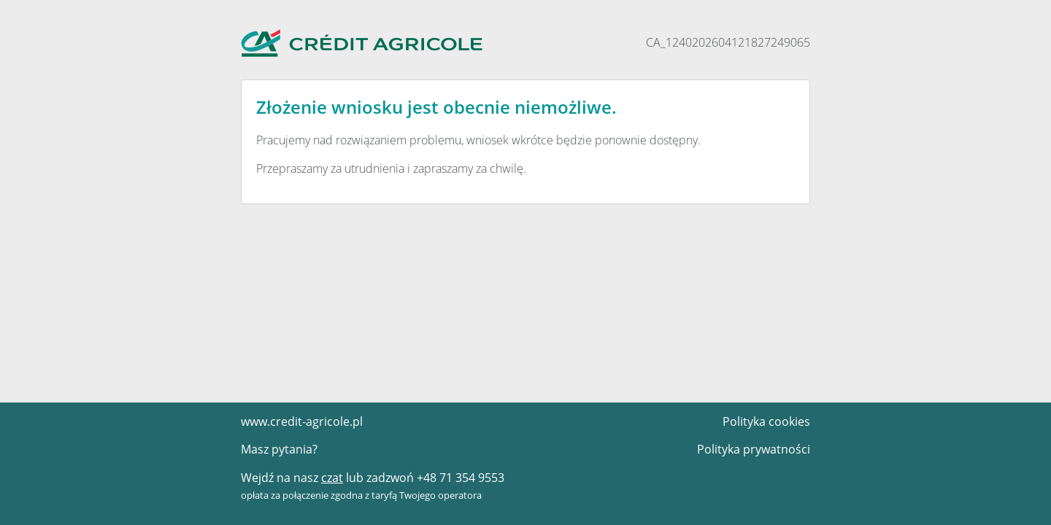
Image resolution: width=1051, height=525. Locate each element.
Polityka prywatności (757, 449)
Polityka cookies (768, 422)
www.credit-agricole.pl (298, 422)
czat (331, 478)
